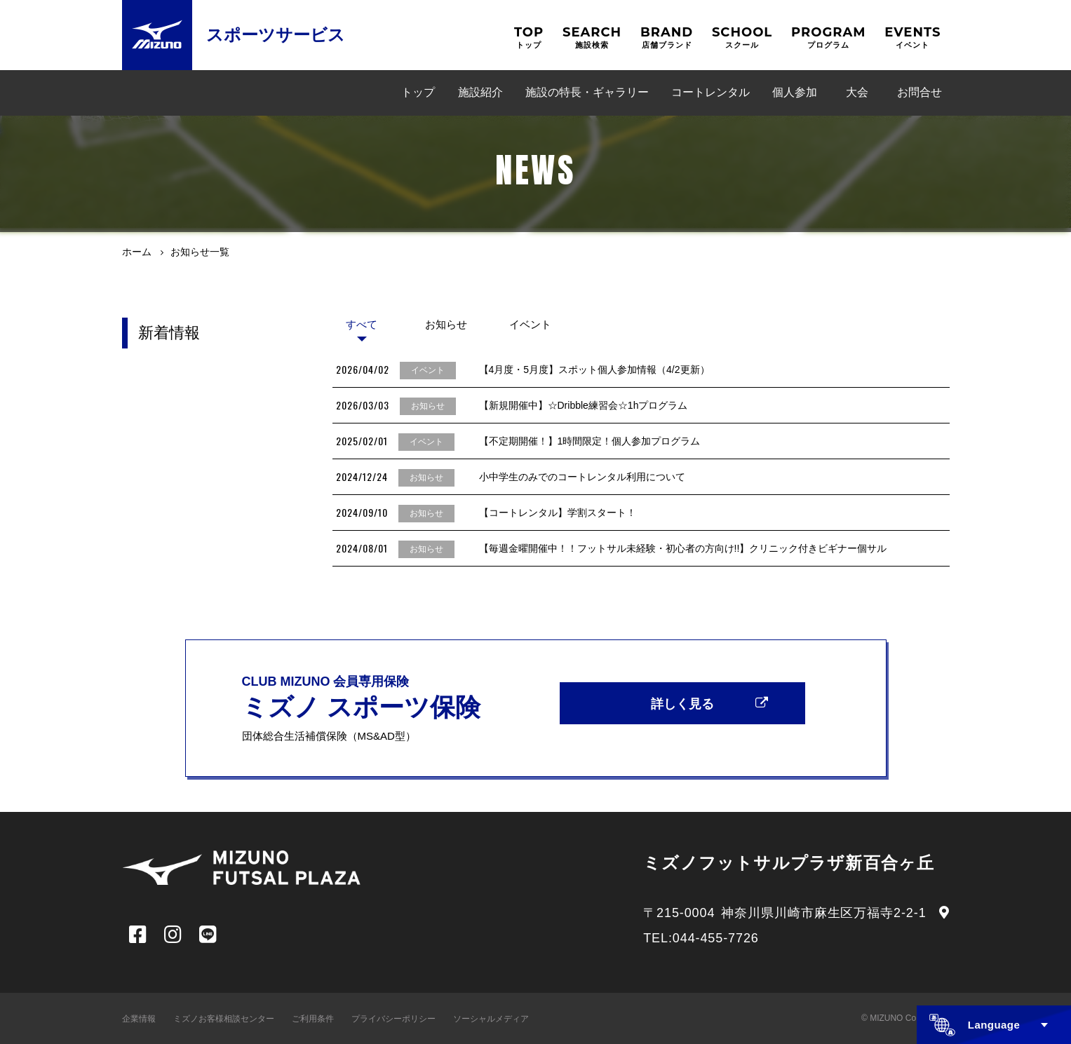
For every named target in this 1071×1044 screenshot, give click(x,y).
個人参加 (794, 92)
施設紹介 (480, 92)
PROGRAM (828, 37)
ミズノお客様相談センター (223, 1019)
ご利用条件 (313, 1019)
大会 (857, 92)
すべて (361, 324)
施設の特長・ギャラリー (587, 92)
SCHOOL (742, 37)
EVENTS (912, 37)
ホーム (136, 251)
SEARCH (592, 37)
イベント (530, 324)
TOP (529, 37)
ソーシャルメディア (491, 1019)
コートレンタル (710, 92)
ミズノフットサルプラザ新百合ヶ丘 (788, 862)
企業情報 (139, 1019)
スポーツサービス (275, 34)
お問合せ (919, 92)
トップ (418, 92)
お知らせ (446, 324)
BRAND (666, 37)
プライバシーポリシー (393, 1019)
